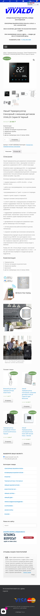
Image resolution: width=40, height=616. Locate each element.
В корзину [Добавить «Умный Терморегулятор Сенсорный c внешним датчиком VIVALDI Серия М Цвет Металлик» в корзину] (27, 406)
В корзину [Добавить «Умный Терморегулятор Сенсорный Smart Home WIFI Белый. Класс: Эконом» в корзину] (27, 443)
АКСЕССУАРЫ (9, 510)
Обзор (5, 52)
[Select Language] (33, 4)
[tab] (8, 151)
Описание (8, 151)
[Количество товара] (6, 140)
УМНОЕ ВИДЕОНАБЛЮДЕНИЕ (14, 502)
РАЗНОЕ (7, 514)
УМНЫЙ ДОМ (8, 497)
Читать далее (27, 572)
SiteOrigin (18, 612)
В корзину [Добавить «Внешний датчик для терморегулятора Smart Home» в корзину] (8, 400)
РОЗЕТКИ (7, 477)
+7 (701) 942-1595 (25, 39)
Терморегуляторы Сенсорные (15, 52)
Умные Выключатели (12, 485)
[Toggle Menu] (5, 47)
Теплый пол (29, 145)
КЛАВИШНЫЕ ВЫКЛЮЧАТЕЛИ (14, 473)
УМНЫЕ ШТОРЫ (9, 493)
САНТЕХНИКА (9, 506)
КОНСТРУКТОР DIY (10, 489)
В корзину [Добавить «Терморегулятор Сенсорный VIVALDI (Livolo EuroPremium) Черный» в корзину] (8, 441)
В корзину (15, 140)
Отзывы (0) (16, 151)
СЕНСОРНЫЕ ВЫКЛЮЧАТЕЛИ (14, 468)
